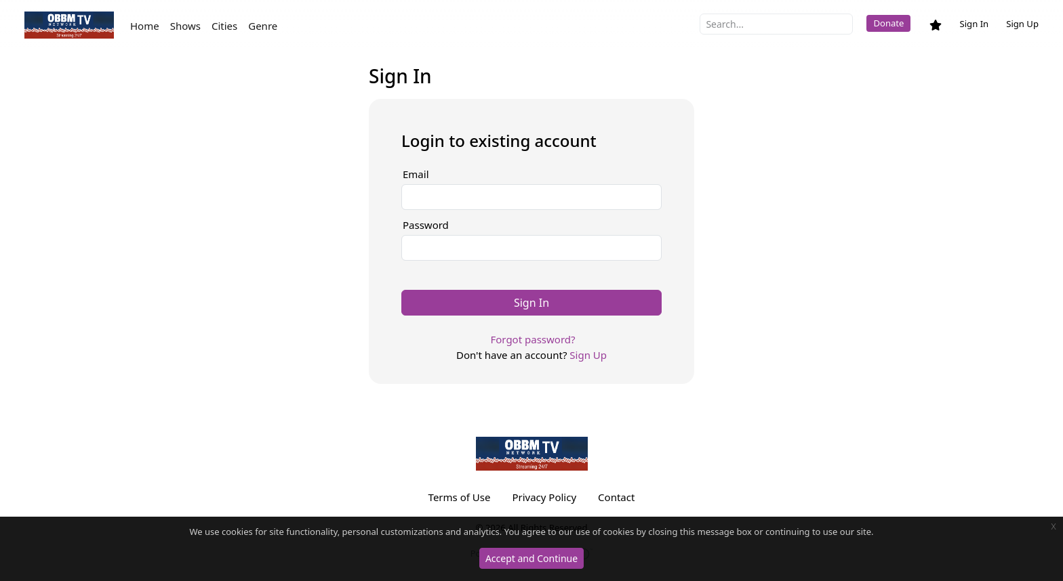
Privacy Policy (544, 497)
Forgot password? (532, 339)
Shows (185, 26)
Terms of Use (459, 497)
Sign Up (1022, 24)
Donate (888, 23)
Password (426, 225)
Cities (224, 26)
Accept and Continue (531, 558)
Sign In (973, 24)
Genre (262, 26)
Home (144, 26)
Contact (616, 497)
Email (416, 174)
